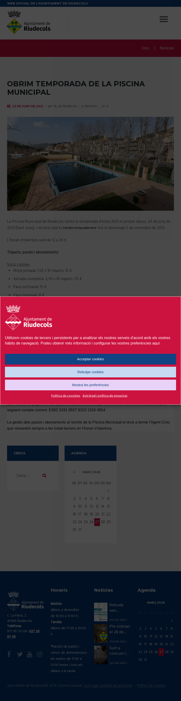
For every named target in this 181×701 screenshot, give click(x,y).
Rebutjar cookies (90, 372)
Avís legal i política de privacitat (105, 395)
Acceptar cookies (90, 359)
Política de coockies (65, 395)
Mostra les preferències (90, 385)
